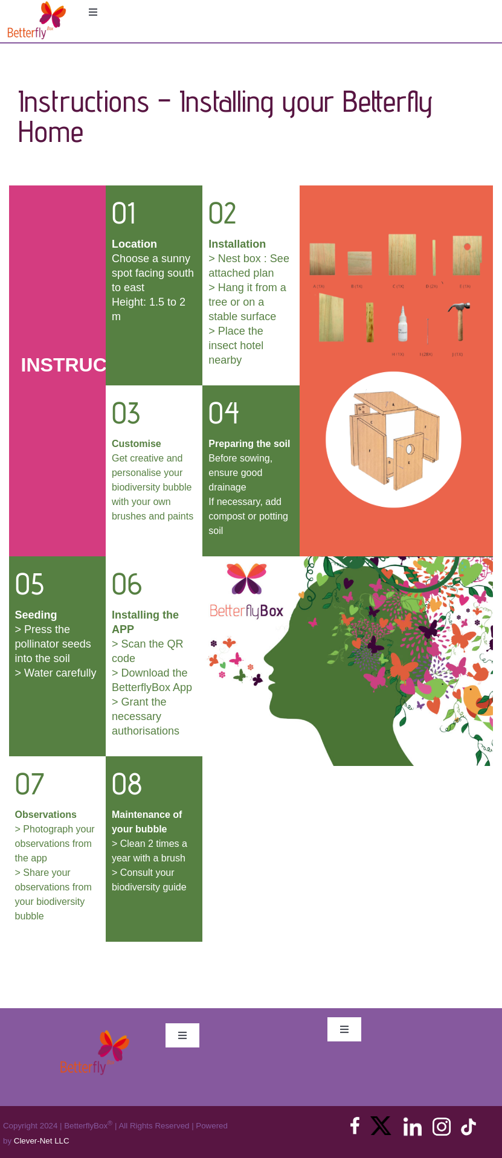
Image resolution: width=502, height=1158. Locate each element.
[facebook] (355, 1121)
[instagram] (441, 1121)
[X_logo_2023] (380, 1121)
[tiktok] (468, 1121)
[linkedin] (413, 1121)
